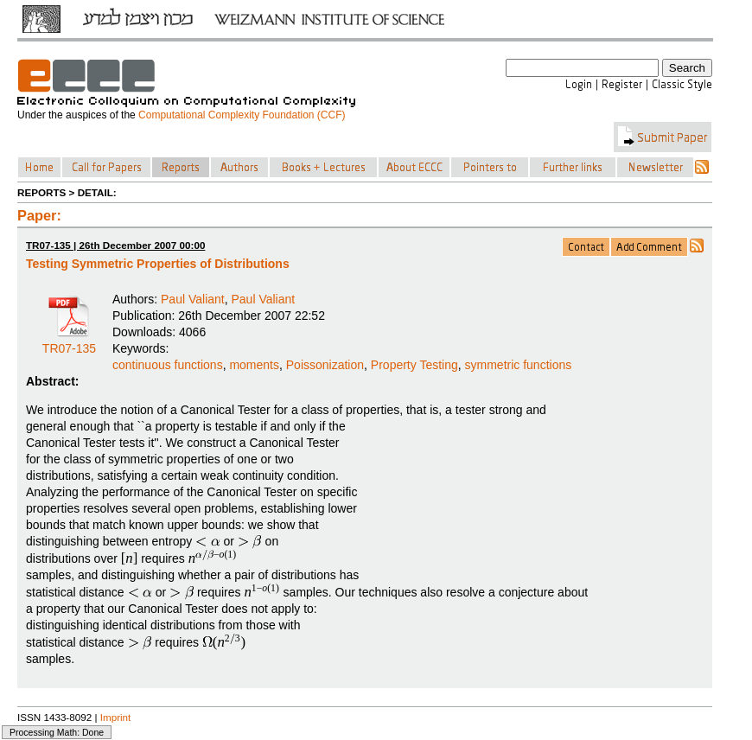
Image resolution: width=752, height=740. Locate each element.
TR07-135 (69, 342)
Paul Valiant (193, 299)
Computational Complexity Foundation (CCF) (241, 115)
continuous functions (167, 365)
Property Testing (414, 365)
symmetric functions (518, 365)
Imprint (115, 717)
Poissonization (325, 365)
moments (254, 365)
